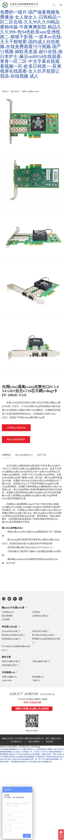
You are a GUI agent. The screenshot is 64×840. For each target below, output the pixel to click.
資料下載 (41, 455)
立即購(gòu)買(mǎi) (16, 427)
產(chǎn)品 (15, 91)
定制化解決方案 (10, 665)
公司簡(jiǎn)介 (8, 612)
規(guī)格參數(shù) (24, 455)
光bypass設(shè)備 (11, 631)
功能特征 (6, 455)
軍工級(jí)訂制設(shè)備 (43, 635)
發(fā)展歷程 (7, 616)
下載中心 (36, 680)
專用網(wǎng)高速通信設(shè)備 (46, 641)
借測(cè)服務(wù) (9, 677)
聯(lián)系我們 (36, 741)
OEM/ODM (6, 680)
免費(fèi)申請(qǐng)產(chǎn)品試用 (32, 708)
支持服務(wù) (10, 672)
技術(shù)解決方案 (11, 661)
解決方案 (6, 657)
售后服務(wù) (38, 677)
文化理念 (36, 612)
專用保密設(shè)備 (11, 639)
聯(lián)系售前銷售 (16, 439)
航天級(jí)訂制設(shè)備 (13, 635)
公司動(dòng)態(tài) (40, 616)
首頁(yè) (5, 91)
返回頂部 (49, 741)
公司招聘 (6, 619)
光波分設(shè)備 (40, 631)
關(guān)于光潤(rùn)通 (14, 607)
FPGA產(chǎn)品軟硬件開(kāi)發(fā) (16, 648)
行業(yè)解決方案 (41, 661)
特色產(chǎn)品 (11, 626)
